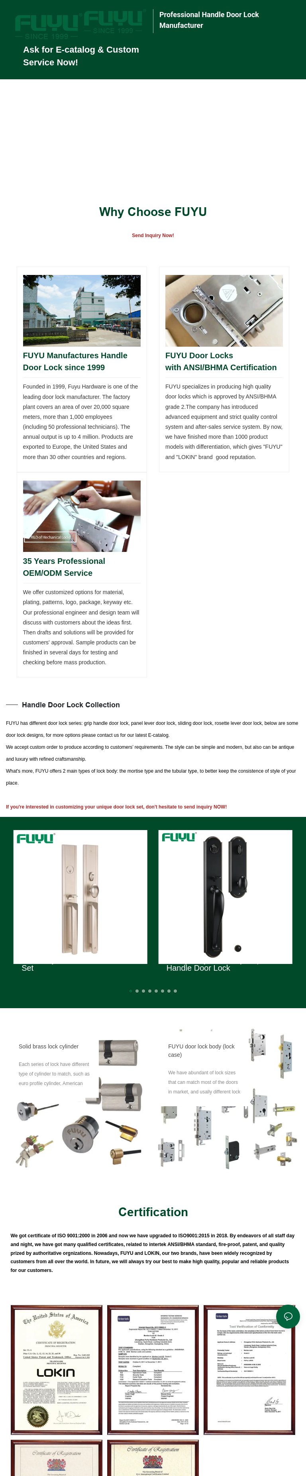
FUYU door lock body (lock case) (201, 1050)
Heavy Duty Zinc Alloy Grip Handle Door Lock (214, 964)
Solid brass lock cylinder (48, 1046)
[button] (130, 991)
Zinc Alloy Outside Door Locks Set (75, 964)
